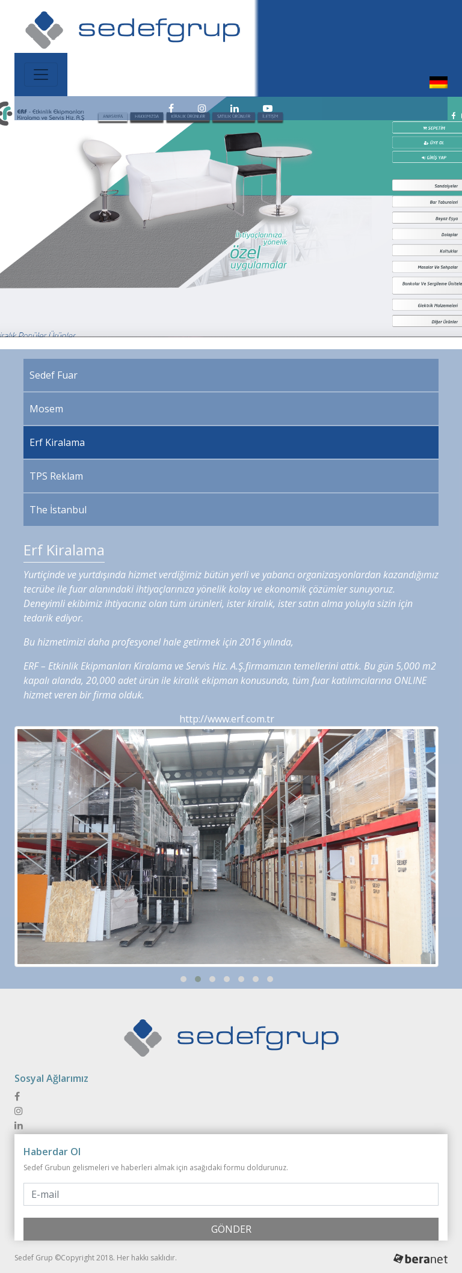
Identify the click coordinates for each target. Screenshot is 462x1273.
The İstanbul (58, 509)
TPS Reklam (56, 476)
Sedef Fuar (53, 375)
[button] (183, 979)
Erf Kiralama (57, 442)
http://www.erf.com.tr (226, 718)
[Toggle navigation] (41, 75)
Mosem (46, 408)
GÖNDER (231, 1229)
